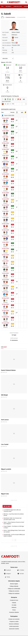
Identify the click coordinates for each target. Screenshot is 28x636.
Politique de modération (14, 594)
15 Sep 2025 (5, 310)
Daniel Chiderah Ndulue (8, 371)
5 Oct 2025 (5, 292)
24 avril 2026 (4, 422)
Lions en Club (18, 6)
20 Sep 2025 (5, 304)
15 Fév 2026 (5, 174)
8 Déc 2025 (5, 242)
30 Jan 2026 (5, 186)
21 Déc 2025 (5, 230)
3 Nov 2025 (5, 267)
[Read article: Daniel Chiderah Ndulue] (14, 360)
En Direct (8, 6)
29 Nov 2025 (5, 248)
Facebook (7, 571)
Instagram (7, 574)
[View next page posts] (15, 541)
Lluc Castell (4, 445)
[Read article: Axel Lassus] (14, 409)
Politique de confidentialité (14, 589)
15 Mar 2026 (5, 149)
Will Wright (4, 395)
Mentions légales (14, 584)
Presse (14, 610)
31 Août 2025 (5, 316)
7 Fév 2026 (5, 180)
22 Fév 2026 (5, 168)
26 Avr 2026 (5, 118)
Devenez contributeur (14, 624)
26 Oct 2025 (5, 279)
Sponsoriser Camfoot (14, 629)
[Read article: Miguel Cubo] (14, 483)
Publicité (14, 603)
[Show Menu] (2, 2)
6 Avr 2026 (5, 137)
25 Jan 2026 (5, 192)
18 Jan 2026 (5, 199)
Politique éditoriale (14, 586)
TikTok (7, 577)
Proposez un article (14, 622)
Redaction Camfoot (10, 17)
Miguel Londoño (6, 469)
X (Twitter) (20, 571)
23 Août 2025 (5, 323)
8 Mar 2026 (5, 155)
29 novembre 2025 (21, 17)
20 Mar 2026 (5, 143)
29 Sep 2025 (5, 298)
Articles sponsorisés (14, 627)
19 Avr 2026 (5, 124)
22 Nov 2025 (5, 254)
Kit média (14, 605)
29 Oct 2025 (5, 273)
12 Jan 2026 (5, 205)
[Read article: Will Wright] (14, 384)
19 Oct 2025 (5, 285)
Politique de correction (14, 591)
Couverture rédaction (14, 613)
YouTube (21, 574)
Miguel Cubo (5, 494)
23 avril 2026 (4, 447)
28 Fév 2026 (5, 161)
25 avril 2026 (4, 397)
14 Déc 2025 (5, 236)
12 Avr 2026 (5, 130)
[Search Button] (26, 2)
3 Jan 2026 (5, 217)
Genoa (16, 37)
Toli (2, 6)
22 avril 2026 (4, 496)
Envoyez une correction (14, 619)
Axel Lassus (5, 420)
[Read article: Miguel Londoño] (14, 459)
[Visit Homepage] (14, 2)
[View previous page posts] (13, 541)
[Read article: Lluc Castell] (14, 434)
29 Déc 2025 (5, 223)
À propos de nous (14, 600)
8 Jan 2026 (5, 211)
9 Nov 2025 (5, 261)
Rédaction (14, 608)
